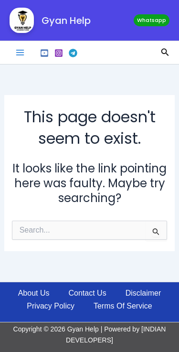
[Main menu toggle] (20, 52)
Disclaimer (143, 293)
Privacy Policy (50, 306)
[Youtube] (44, 53)
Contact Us (87, 293)
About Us (34, 293)
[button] (151, 20)
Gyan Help (66, 20)
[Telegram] (73, 53)
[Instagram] (58, 53)
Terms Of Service (123, 306)
